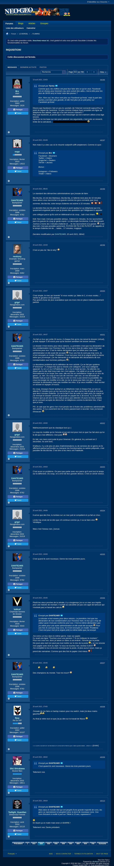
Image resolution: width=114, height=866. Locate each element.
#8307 (102, 663)
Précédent (18, 844)
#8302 (102, 423)
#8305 (102, 554)
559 (63, 844)
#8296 (102, 80)
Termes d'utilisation (83, 854)
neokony (17, 256)
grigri (17, 302)
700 (92, 844)
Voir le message (56, 85)
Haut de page (102, 854)
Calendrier (31, 28)
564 (70, 844)
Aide (51, 854)
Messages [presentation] (12, 67)
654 (85, 844)
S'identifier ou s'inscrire (98, 2)
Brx (17, 91)
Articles (31, 23)
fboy (17, 718)
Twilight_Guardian (17, 812)
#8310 (102, 801)
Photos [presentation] (43, 67)
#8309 (102, 757)
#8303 (102, 467)
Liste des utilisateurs (15, 28)
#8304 (102, 511)
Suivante (102, 844)
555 (48, 844)
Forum (13, 34)
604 (78, 844)
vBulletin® (96, 861)
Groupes (44, 23)
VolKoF (17, 609)
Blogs (20, 23)
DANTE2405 (17, 200)
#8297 (102, 140)
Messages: (14, 105)
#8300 (102, 291)
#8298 (102, 189)
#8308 (102, 707)
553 (33, 844)
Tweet (18, 113)
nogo (17, 151)
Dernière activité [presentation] (28, 67)
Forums (9, 23)
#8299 (102, 245)
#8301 (102, 335)
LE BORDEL (23, 34)
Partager (18, 109)
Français (12, 854)
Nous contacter (63, 854)
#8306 (102, 598)
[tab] (12, 67)
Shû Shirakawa (17, 768)
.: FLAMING (35, 34)
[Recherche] (53, 72)
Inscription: (14, 101)
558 (55, 844)
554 (41, 844)
